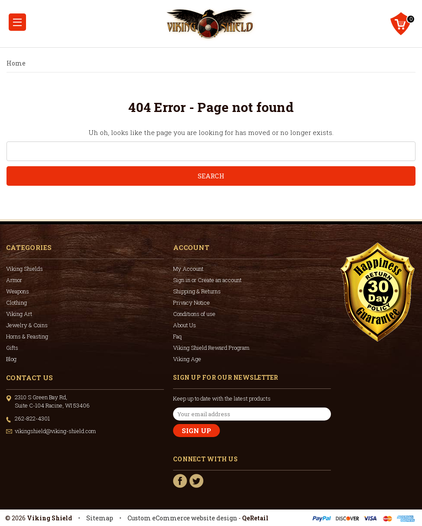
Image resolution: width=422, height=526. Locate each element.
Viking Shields (24, 269)
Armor (14, 280)
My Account (188, 269)
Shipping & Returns (197, 291)
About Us (184, 325)
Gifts (12, 348)
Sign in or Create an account (207, 280)
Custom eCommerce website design (182, 518)
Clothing (16, 302)
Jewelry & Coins (27, 325)
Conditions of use (194, 314)
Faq (177, 336)
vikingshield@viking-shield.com (55, 431)
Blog (11, 359)
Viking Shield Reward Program (211, 348)
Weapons (17, 291)
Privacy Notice (191, 302)
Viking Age (187, 359)
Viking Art (19, 314)
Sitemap (99, 518)
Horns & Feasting (27, 336)
